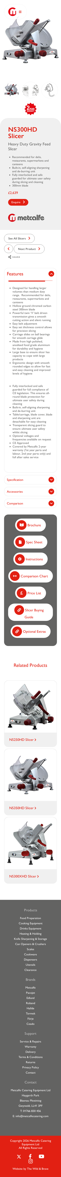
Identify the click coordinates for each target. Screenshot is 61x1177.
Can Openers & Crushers (30, 944)
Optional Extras (29, 631)
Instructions (29, 559)
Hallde (30, 1008)
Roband (30, 1003)
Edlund (30, 998)
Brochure (29, 525)
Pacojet (30, 993)
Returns (30, 1062)
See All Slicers (17, 238)
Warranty (30, 1046)
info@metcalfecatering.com (32, 1116)
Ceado (30, 1024)
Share (14, 257)
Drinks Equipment (30, 928)
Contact (30, 1072)
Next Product (27, 249)
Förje (30, 1018)
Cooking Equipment (30, 923)
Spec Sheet (28, 542)
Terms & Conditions (31, 1057)
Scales (30, 949)
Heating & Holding (30, 933)
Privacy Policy (30, 1067)
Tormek (30, 1013)
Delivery (31, 1052)
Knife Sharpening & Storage (30, 939)
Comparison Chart (29, 576)
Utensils (30, 965)
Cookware (30, 954)
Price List (29, 593)
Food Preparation (30, 918)
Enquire (15, 202)
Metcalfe (30, 987)
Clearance (30, 970)
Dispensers (30, 959)
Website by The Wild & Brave (30, 1169)
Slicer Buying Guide (29, 612)
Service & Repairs (30, 1041)
